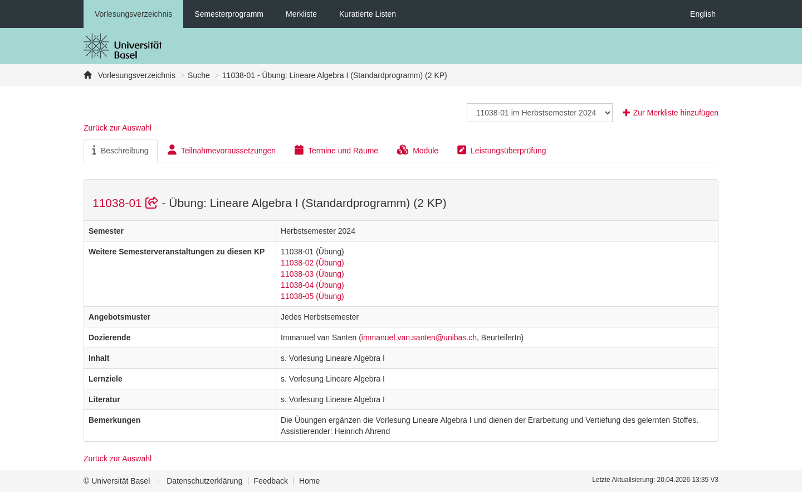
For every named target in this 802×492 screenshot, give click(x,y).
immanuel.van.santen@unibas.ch (419, 337)
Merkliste (301, 13)
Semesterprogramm (228, 13)
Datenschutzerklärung (204, 480)
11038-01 (127, 202)
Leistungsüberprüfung (501, 150)
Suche (199, 75)
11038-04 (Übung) (312, 285)
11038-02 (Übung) (312, 262)
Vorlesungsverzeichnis (133, 13)
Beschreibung (120, 150)
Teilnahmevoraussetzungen (222, 150)
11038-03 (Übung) (312, 273)
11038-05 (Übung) (312, 296)
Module (417, 150)
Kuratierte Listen (367, 13)
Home (309, 480)
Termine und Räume (336, 150)
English (703, 13)
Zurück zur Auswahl (117, 127)
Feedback (270, 480)
